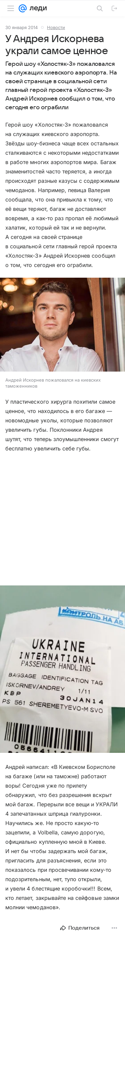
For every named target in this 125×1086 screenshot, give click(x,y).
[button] (62, 325)
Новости (56, 27)
